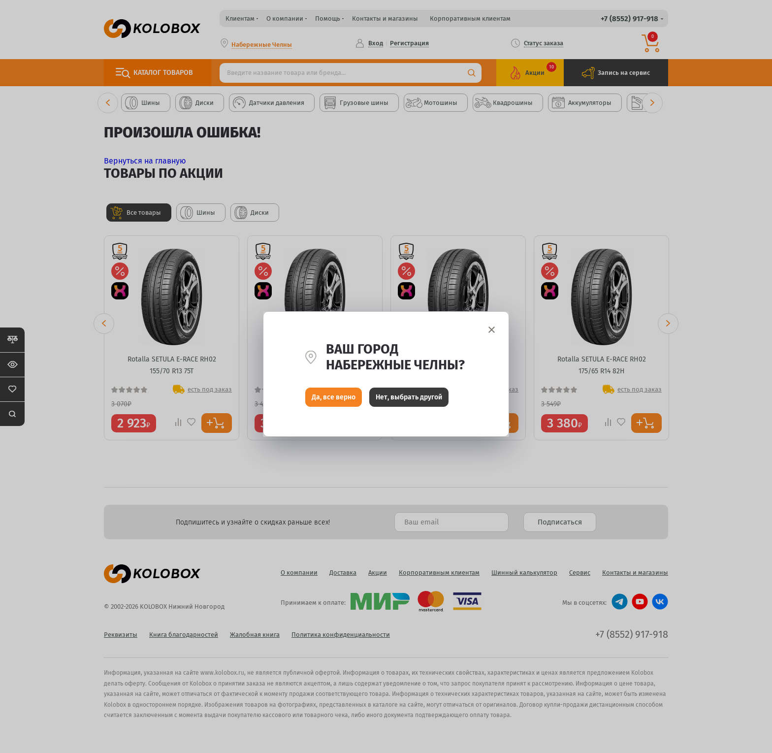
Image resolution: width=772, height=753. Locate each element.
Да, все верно (333, 399)
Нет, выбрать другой (409, 399)
